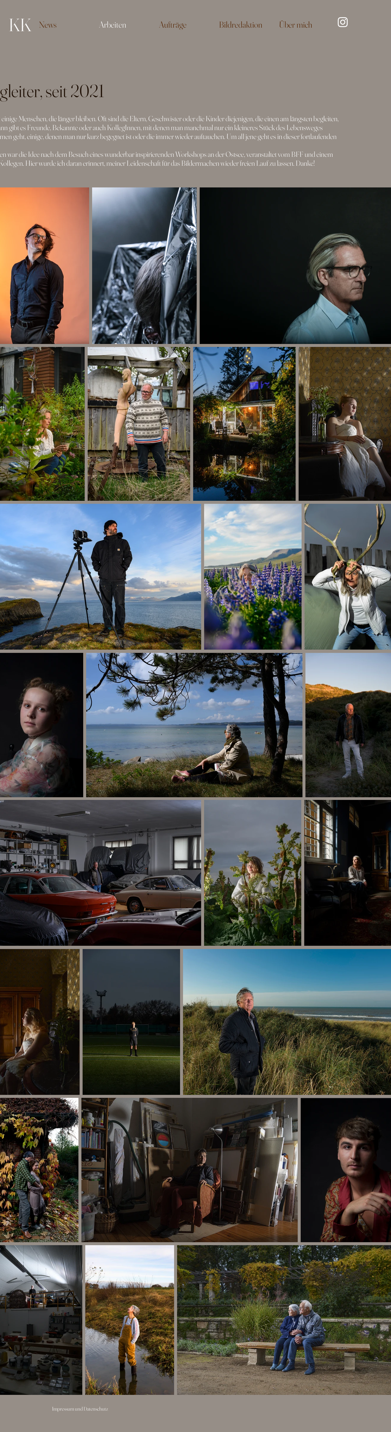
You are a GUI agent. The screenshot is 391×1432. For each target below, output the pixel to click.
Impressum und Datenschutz (80, 1408)
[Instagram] (342, 22)
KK (20, 25)
